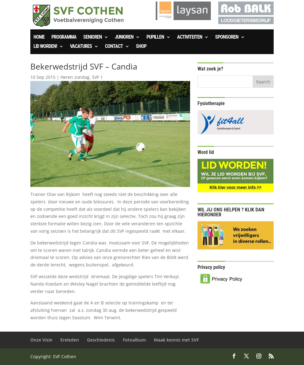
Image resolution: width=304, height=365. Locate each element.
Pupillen (155, 37)
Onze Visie (41, 340)
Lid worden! (45, 46)
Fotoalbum (134, 340)
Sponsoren (226, 37)
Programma (63, 37)
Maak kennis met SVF (176, 340)
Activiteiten (189, 37)
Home (39, 37)
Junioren (124, 37)
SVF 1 (97, 77)
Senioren (92, 37)
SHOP (141, 46)
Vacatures (81, 46)
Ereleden (69, 340)
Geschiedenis (101, 340)
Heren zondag (74, 77)
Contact (114, 46)
